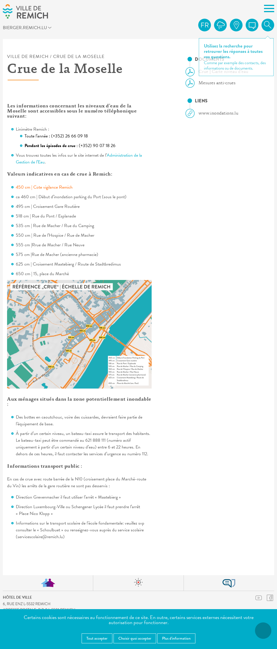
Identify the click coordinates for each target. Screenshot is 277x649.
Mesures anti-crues (212, 83)
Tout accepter (97, 638)
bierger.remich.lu (32, 28)
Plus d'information (176, 638)
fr (204, 25)
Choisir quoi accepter (134, 638)
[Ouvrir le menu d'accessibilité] (263, 630)
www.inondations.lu (214, 113)
